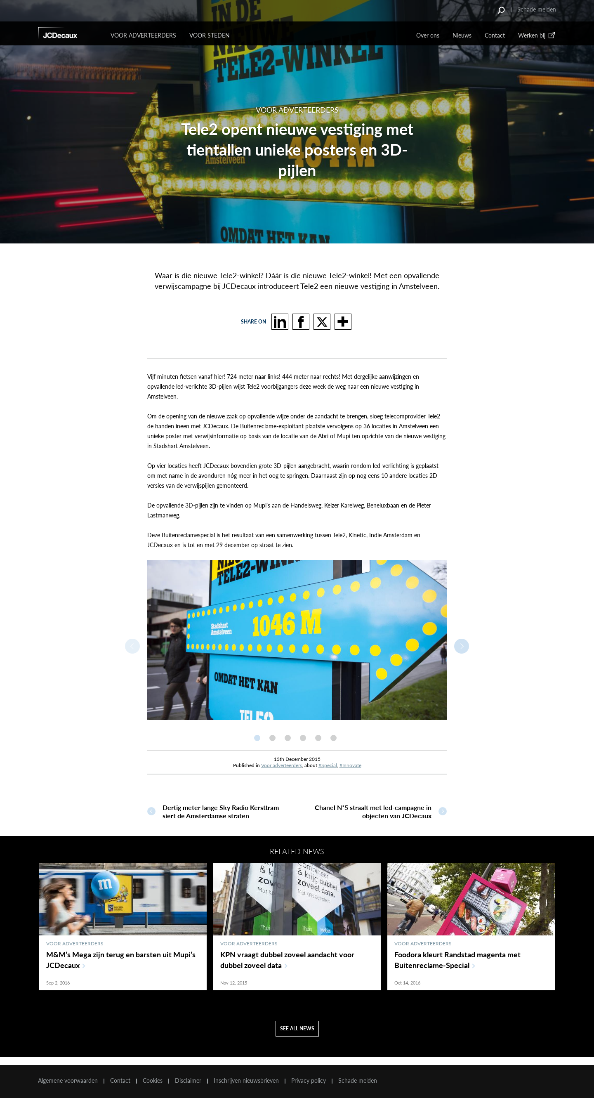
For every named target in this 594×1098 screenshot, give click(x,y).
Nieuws (462, 35)
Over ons (427, 35)
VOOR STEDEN (209, 35)
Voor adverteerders (281, 765)
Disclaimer (188, 1080)
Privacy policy (308, 1080)
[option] (297, 640)
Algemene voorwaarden (68, 1080)
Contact (495, 35)
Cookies (153, 1080)
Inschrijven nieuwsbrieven (246, 1080)
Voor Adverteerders (143, 35)
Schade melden (536, 9)
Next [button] (461, 646)
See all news (297, 1036)
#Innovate (350, 765)
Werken (537, 35)
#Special (327, 765)
